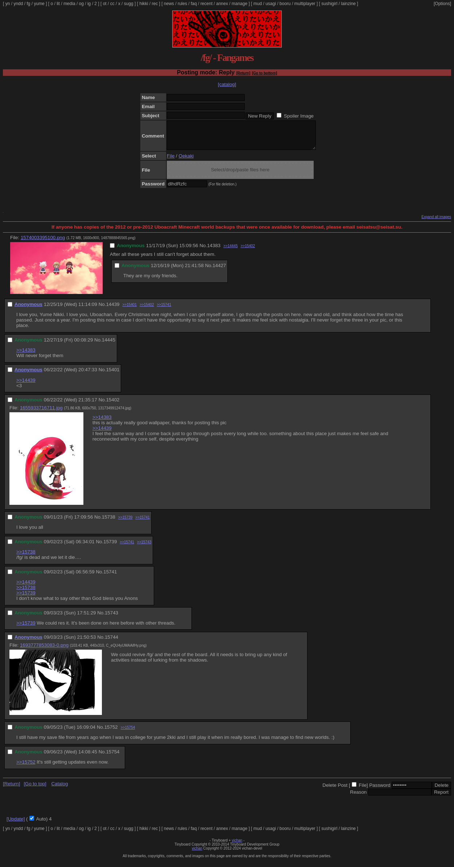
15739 (110, 547)
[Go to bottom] (264, 73)
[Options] (442, 3)
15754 (112, 757)
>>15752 (26, 767)
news (169, 3)
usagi (270, 3)
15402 (112, 405)
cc (112, 3)
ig (89, 3)
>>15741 (164, 310)
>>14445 (230, 251)
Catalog (59, 789)
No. (203, 251)
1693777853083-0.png (44, 650)
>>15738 (26, 557)
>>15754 (128, 733)
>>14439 (26, 385)
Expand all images (436, 222)
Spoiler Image (299, 116)
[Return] (243, 73)
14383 (213, 251)
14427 (219, 271)
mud (257, 3)
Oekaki (186, 161)
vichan (237, 846)
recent (206, 3)
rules (182, 3)
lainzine (348, 3)
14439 (112, 309)
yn (7, 3)
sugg (128, 3)
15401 (112, 375)
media (69, 3)
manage (239, 3)
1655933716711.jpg (41, 413)
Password (380, 790)
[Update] (16, 824)
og (81, 3)
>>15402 (248, 251)
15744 (111, 642)
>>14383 (26, 355)
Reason (358, 797)
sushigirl (329, 3)
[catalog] (227, 84)
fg (28, 3)
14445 (108, 345)
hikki (143, 3)
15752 (111, 732)
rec (155, 3)
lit (58, 3)
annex (222, 3)
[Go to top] (35, 789)
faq (194, 3)
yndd (18, 3)
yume (39, 3)
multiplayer (304, 3)
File (170, 161)
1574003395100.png (43, 243)
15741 (110, 577)
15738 (108, 522)
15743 (111, 618)
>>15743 (144, 547)
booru (285, 3)
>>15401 (129, 310)
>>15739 (125, 523)
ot (105, 3)
